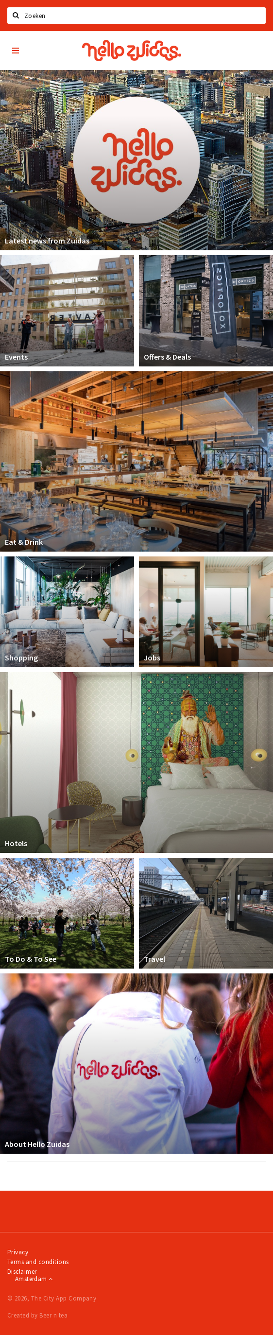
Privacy (17, 1252)
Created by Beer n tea (37, 1315)
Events (16, 357)
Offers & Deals (167, 357)
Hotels (16, 843)
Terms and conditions (38, 1262)
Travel (154, 959)
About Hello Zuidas (37, 1144)
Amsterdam (33, 1279)
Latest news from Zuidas (47, 240)
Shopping (21, 657)
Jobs (152, 657)
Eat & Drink (24, 542)
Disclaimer (22, 1271)
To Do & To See (30, 959)
